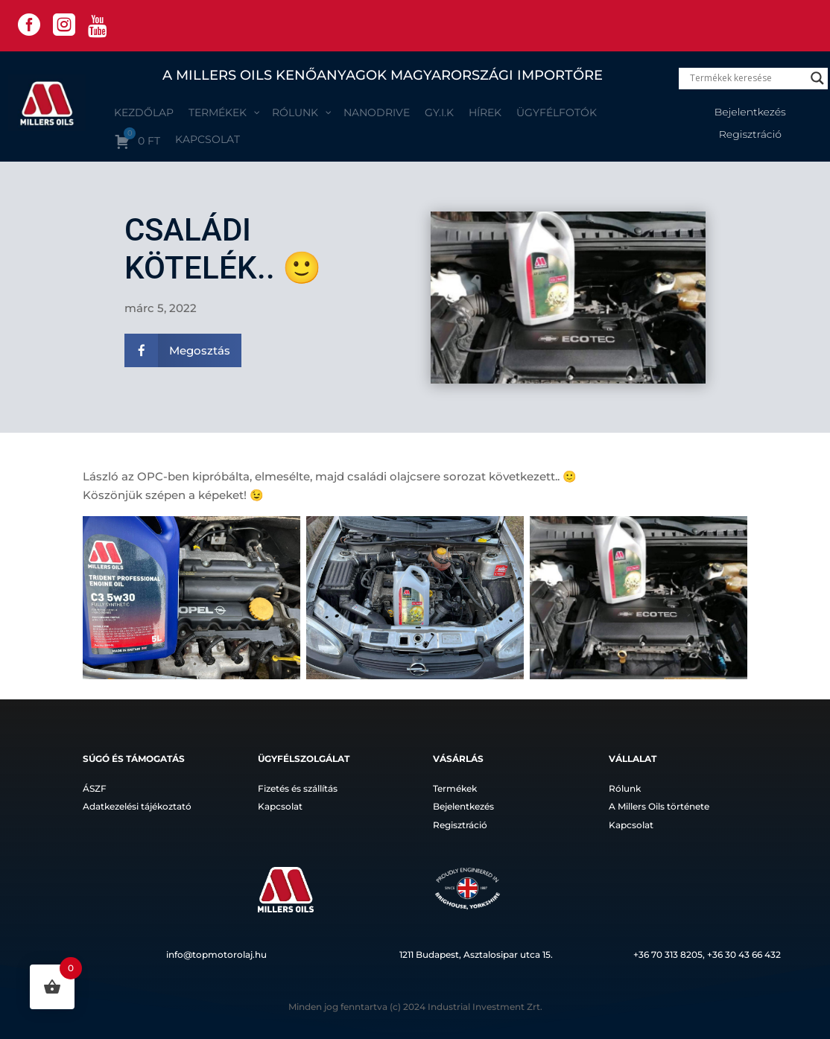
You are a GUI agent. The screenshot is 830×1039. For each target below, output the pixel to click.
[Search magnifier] (817, 78)
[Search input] (746, 78)
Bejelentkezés (750, 112)
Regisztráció (750, 135)
